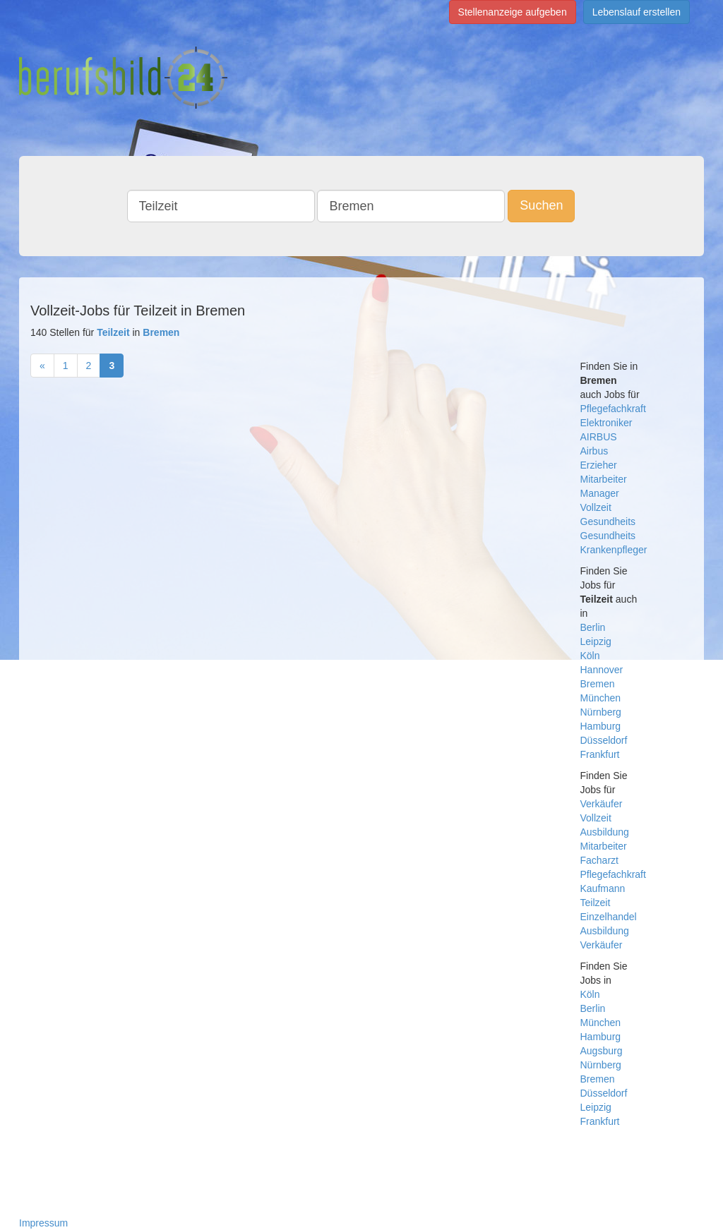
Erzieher (598, 465)
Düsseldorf (604, 740)
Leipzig (595, 641)
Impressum (43, 1223)
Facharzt (599, 860)
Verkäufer (601, 803)
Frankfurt (600, 754)
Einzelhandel (608, 916)
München (600, 698)
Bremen (597, 683)
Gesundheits (608, 521)
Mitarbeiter (603, 479)
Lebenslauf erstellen (636, 12)
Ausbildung (604, 832)
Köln (590, 655)
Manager (599, 493)
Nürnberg (600, 712)
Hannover (601, 669)
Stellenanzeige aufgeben (512, 12)
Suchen (541, 205)
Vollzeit (595, 507)
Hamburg (600, 726)
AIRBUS (598, 436)
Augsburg (601, 1050)
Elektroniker (606, 422)
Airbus (594, 451)
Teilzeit (595, 902)
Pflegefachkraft (613, 408)
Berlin (593, 627)
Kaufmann (603, 888)
